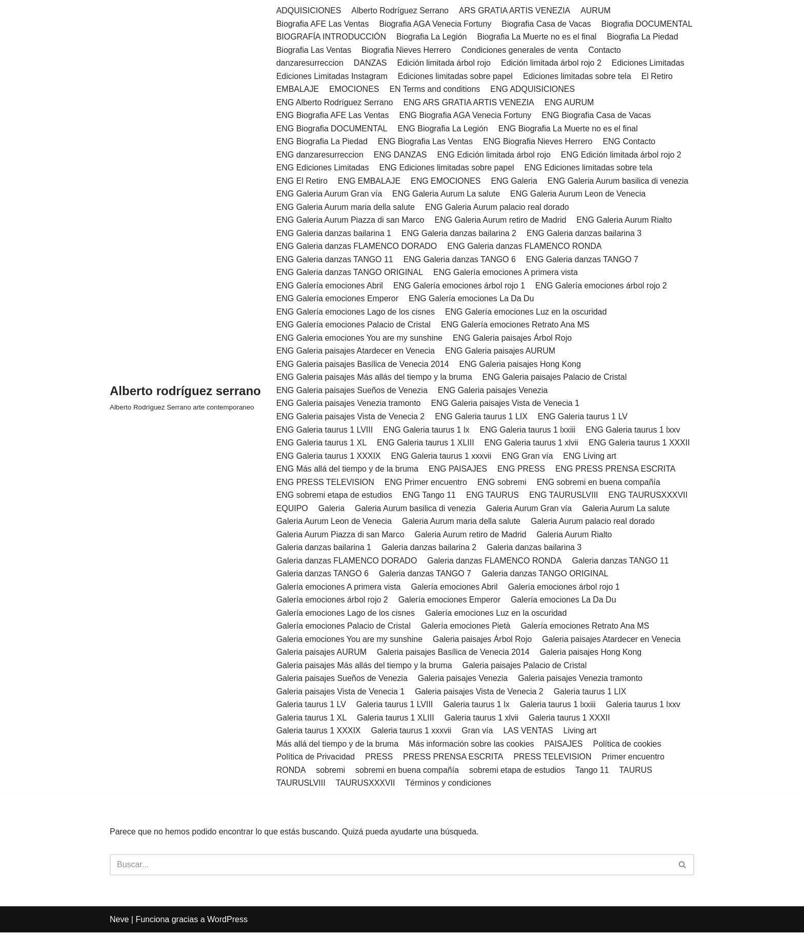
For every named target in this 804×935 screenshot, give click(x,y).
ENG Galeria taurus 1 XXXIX (328, 457)
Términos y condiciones (449, 785)
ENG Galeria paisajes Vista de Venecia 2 (351, 417)
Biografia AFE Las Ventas (322, 24)
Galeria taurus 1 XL (311, 719)
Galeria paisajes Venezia (463, 680)
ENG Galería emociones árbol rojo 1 (460, 286)
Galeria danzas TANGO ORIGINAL (545, 575)
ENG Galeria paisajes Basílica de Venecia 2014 (363, 365)
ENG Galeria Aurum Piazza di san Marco (350, 221)
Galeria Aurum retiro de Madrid (471, 536)
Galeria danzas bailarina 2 (429, 548)
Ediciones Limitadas (649, 63)
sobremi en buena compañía (407, 772)
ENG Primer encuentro (426, 483)
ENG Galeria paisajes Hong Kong (521, 365)
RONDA (291, 772)
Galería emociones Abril (454, 588)
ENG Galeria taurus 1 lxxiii (528, 430)
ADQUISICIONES (308, 10)
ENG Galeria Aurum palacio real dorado (498, 207)
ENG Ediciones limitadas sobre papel (447, 168)
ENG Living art (590, 457)
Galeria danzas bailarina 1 (324, 548)
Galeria (331, 509)
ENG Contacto (630, 142)
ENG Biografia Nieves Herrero (538, 142)
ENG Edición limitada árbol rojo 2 (622, 155)
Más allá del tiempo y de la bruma (337, 746)
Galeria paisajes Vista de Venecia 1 (340, 693)
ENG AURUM (570, 102)
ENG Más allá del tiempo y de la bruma (347, 470)
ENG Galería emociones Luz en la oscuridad (527, 312)
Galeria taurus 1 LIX (591, 693)
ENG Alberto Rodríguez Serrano (335, 102)
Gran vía (478, 733)
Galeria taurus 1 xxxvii (411, 733)
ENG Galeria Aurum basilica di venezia (619, 181)
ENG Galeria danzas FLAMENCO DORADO (357, 247)
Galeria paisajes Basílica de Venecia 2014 (454, 654)
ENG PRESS (522, 470)
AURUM (596, 10)
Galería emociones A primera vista (338, 588)
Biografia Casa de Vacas (547, 24)
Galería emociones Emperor (450, 601)
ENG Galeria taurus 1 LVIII (324, 430)
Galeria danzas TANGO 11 (622, 562)
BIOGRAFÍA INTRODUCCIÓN (331, 36)
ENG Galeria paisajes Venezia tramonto (348, 404)
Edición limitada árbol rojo (444, 63)
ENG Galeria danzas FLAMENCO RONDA (525, 247)
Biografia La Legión (432, 36)
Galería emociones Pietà (466, 628)
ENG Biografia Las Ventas (426, 142)
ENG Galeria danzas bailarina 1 (334, 233)
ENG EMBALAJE (369, 181)
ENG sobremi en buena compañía (599, 483)
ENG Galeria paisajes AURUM (501, 351)
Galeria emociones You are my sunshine (349, 641)
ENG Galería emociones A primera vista (506, 273)
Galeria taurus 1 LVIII (394, 706)
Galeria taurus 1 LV (311, 706)
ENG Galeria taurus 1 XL (321, 444)
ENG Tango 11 (430, 496)
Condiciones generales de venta (520, 50)
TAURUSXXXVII (365, 785)
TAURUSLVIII (301, 785)
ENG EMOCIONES (446, 181)
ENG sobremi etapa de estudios (334, 496)
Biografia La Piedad (644, 36)
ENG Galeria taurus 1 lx (427, 430)
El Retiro (658, 76)
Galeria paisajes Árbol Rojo (483, 641)
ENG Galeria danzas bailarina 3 (585, 233)
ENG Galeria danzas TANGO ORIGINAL (350, 273)
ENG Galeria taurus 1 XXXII (640, 444)
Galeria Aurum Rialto (575, 536)
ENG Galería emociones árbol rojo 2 (602, 286)
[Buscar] (390, 867)
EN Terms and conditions (435, 89)
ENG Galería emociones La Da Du (472, 299)
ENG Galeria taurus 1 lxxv (634, 430)
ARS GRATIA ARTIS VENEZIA (515, 10)
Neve (119, 922)
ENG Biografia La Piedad (322, 142)
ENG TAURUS (493, 496)
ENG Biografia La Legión (443, 128)
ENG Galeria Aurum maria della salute (345, 207)
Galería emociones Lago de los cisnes (345, 614)
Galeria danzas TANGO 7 (425, 575)
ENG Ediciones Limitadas (322, 168)
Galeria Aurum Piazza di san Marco (340, 536)
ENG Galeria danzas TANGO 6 (460, 260)
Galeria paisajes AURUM (321, 654)
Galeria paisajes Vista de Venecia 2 (479, 693)
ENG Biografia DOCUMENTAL (332, 128)
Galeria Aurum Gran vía (530, 509)
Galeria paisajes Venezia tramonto (581, 680)
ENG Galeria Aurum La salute (447, 194)
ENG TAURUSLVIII (564, 496)
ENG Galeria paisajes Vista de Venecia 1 (506, 404)
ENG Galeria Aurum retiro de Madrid (501, 221)
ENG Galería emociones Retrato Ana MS (516, 325)
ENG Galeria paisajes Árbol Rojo (513, 339)
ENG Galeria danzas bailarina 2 (459, 233)
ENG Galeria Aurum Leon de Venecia (579, 194)
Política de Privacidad (315, 759)
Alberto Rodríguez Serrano (400, 10)
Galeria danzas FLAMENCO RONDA (495, 562)
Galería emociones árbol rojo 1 (565, 588)
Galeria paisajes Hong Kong (592, 654)
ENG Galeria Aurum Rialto (625, 221)
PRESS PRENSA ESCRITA (454, 759)
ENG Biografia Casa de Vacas (597, 115)
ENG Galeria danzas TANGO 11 (335, 260)
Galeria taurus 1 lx (477, 706)
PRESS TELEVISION (553, 759)
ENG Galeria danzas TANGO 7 (583, 260)
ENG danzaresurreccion (320, 155)
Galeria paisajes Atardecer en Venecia (612, 641)
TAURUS (637, 772)
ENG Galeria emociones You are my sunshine (360, 339)
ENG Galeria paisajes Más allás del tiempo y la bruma (374, 378)
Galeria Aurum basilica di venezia (416, 509)
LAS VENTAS (529, 733)
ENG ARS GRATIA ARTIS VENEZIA (469, 102)
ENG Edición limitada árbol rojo (494, 155)
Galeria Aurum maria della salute (462, 522)
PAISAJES (564, 746)
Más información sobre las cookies (472, 746)
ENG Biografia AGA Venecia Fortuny (465, 115)
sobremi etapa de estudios (518, 772)
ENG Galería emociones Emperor (337, 299)
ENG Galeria (515, 181)
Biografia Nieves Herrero (406, 50)
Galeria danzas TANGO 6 (322, 575)
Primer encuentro (634, 759)
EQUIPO (292, 509)
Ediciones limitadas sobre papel (456, 76)
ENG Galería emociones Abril (330, 286)
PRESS (379, 759)
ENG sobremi (502, 483)
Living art (580, 733)
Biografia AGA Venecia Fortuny (435, 24)
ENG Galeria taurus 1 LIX (481, 417)
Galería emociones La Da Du (564, 601)
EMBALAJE (297, 89)
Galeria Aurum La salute (627, 509)
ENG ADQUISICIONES (533, 89)
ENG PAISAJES (458, 470)
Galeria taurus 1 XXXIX (318, 733)
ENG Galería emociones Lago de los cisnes (355, 312)
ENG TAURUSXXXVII (649, 496)
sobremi (331, 772)
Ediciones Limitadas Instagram (332, 76)
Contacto (605, 50)
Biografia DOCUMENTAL (648, 24)
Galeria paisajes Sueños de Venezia (342, 680)
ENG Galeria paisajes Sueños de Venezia (352, 391)
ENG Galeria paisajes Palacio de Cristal (555, 378)
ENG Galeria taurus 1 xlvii (532, 444)
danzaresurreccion (310, 63)
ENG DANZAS (400, 155)
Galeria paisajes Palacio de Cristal (525, 667)
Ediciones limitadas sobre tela (578, 76)
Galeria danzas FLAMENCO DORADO (347, 562)
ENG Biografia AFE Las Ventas (333, 115)
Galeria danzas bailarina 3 (535, 548)
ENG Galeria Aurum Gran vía (329, 194)
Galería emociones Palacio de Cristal (343, 628)
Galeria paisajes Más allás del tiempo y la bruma (364, 667)
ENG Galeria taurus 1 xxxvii (441, 457)
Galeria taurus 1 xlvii (482, 719)
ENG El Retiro (302, 181)
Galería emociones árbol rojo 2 (332, 601)
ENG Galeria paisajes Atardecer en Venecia (355, 351)
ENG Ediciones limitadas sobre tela (589, 168)
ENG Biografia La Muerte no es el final (569, 128)
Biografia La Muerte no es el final (538, 36)
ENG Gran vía (528, 457)
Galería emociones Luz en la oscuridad (497, 614)
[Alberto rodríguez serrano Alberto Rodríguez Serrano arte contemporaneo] (185, 398)
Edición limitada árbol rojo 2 (551, 63)
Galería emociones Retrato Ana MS (586, 628)
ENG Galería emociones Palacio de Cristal (353, 325)
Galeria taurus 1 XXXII (570, 719)
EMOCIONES (354, 89)
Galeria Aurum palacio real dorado (594, 522)
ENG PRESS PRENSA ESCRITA (616, 470)
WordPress (227, 922)
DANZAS (370, 63)
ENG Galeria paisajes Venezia (493, 391)
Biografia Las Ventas (314, 50)
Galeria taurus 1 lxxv (644, 706)
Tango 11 (593, 772)
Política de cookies (628, 746)
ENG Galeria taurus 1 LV (584, 417)
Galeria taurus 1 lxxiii (558, 706)
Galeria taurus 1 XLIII (396, 719)
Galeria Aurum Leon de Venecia (334, 522)
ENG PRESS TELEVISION (325, 483)
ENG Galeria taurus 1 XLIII (426, 444)
